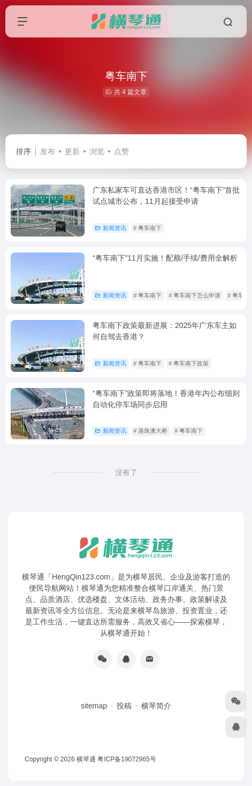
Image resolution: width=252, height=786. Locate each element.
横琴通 (86, 759)
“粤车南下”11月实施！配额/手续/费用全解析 (165, 258)
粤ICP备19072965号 (126, 759)
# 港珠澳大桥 (150, 431)
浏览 (96, 151)
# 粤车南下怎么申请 (194, 295)
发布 (47, 151)
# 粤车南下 (147, 228)
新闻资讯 (110, 228)
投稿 (124, 705)
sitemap (94, 705)
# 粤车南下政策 (189, 363)
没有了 (126, 472)
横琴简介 (156, 705)
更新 (72, 151)
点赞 (121, 151)
